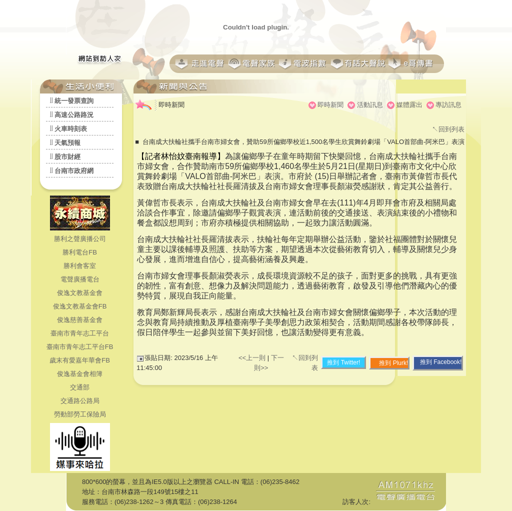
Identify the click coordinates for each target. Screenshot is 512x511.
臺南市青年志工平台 (79, 333)
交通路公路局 (80, 400)
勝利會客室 (80, 266)
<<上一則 (253, 358)
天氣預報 (67, 142)
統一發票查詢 (74, 100)
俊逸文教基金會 (79, 292)
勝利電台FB (79, 252)
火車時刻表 (70, 128)
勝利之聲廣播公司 (80, 238)
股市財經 (67, 156)
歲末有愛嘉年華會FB (80, 360)
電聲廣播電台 (80, 279)
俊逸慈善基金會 (79, 320)
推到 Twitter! (343, 362)
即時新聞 (331, 104)
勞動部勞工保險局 (80, 414)
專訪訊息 (449, 104)
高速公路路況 (74, 114)
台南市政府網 (74, 170)
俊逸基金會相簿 (79, 374)
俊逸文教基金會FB (80, 306)
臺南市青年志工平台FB (80, 346)
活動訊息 (370, 104)
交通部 (80, 387)
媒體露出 (409, 104)
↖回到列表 (448, 129)
